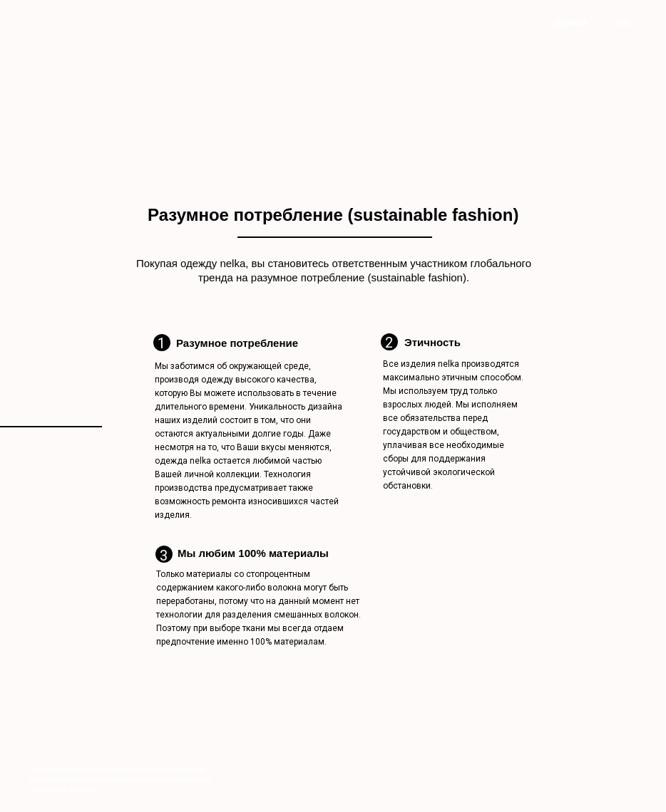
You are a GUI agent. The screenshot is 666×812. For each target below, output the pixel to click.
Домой (570, 22)
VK (623, 22)
